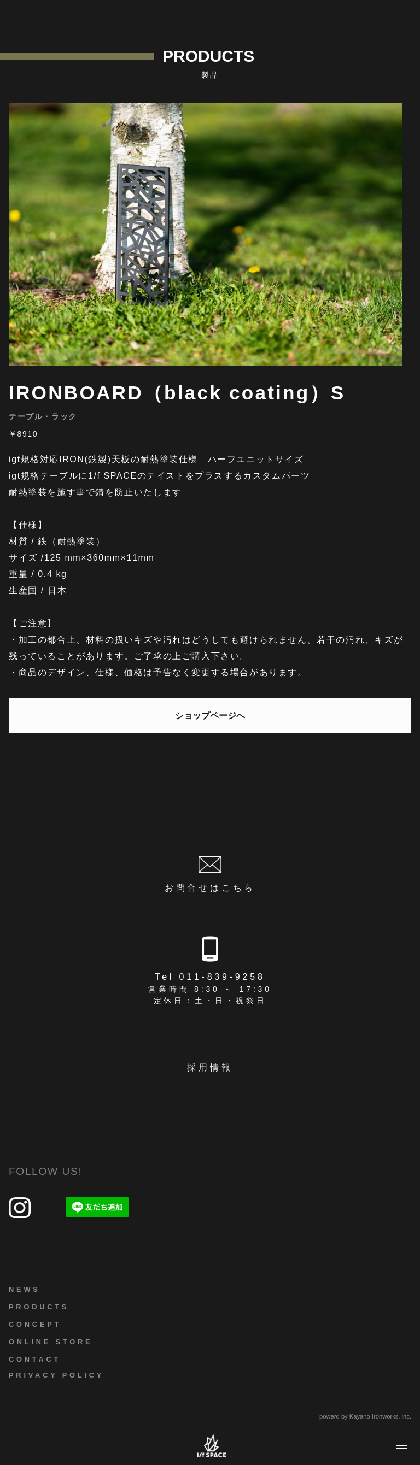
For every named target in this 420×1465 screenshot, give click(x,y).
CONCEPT (35, 1324)
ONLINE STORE (50, 1342)
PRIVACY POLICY (56, 1375)
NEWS (24, 1289)
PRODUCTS (39, 1307)
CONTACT (35, 1359)
